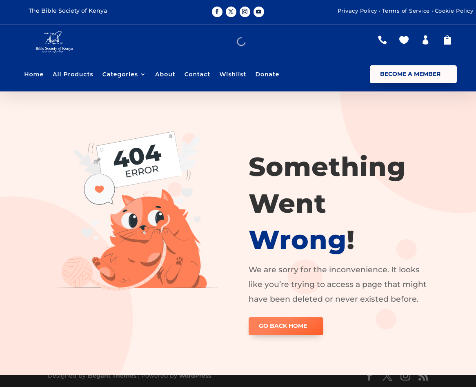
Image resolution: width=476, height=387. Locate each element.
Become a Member (410, 74)
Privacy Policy (357, 10)
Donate (267, 74)
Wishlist (232, 74)
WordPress (195, 375)
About (165, 74)
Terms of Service (406, 10)
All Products (73, 74)
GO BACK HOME (283, 325)
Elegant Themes (111, 375)
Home (34, 74)
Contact (198, 74)
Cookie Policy (454, 10)
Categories (120, 74)
